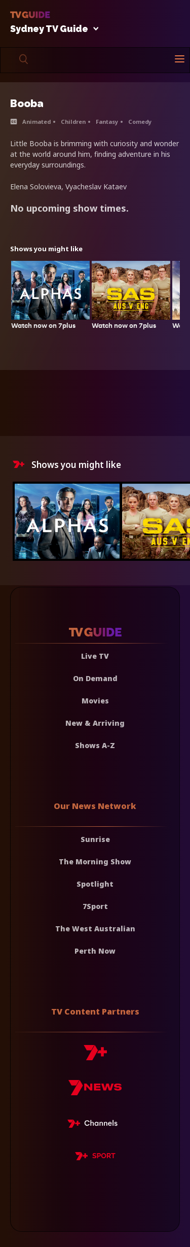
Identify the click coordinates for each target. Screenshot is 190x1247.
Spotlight (95, 884)
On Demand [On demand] (95, 678)
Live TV (95, 656)
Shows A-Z (95, 745)
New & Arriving (95, 723)
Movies (95, 700)
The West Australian (95, 928)
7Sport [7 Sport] (95, 906)
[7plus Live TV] (95, 1125)
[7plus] (95, 1056)
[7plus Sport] (95, 1158)
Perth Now (95, 951)
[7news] (95, 1091)
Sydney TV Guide (51, 29)
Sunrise (95, 839)
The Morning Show (95, 861)
